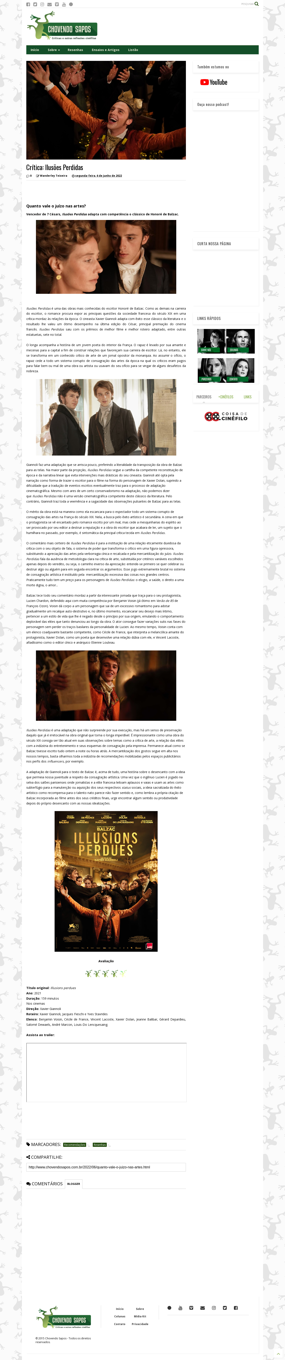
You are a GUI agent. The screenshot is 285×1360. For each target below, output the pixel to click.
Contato (119, 1324)
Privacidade (140, 1324)
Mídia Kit (140, 1316)
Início (35, 50)
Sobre (54, 50)
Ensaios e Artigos (105, 50)
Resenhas (75, 50)
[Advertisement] (179, 26)
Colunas (119, 1316)
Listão (133, 50)
